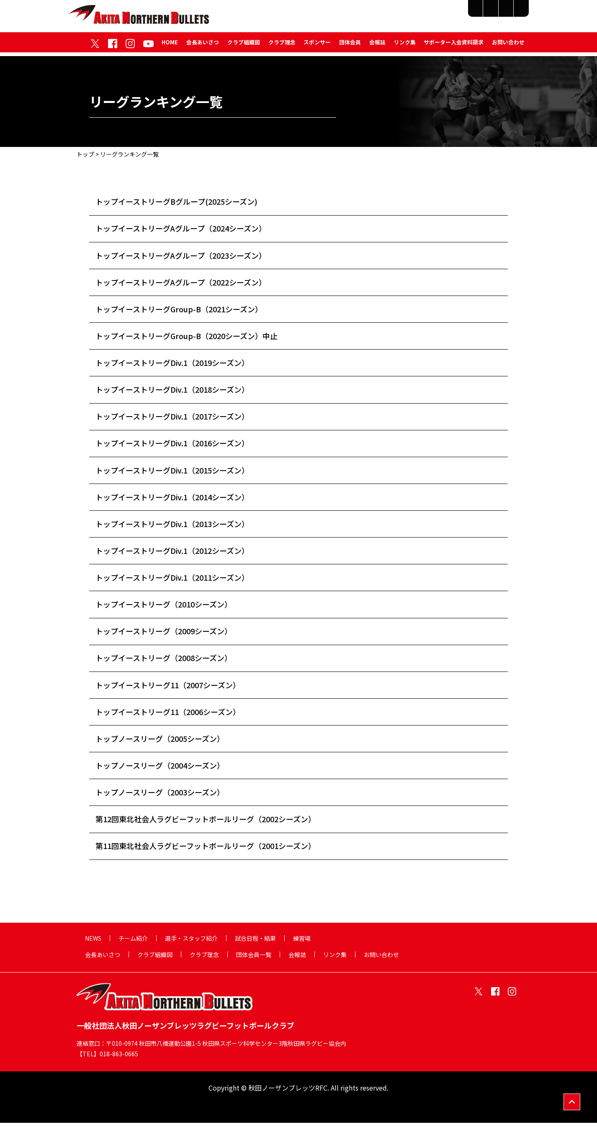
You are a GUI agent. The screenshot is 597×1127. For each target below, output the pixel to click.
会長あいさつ (201, 45)
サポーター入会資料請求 (454, 45)
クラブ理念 (281, 45)
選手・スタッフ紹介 (405, 13)
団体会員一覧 (253, 958)
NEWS (93, 942)
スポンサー (316, 45)
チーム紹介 (348, 13)
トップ (85, 154)
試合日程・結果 (467, 13)
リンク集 (404, 45)
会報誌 (377, 45)
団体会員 (349, 45)
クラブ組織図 (242, 45)
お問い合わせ (508, 45)
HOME (169, 45)
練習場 (512, 13)
